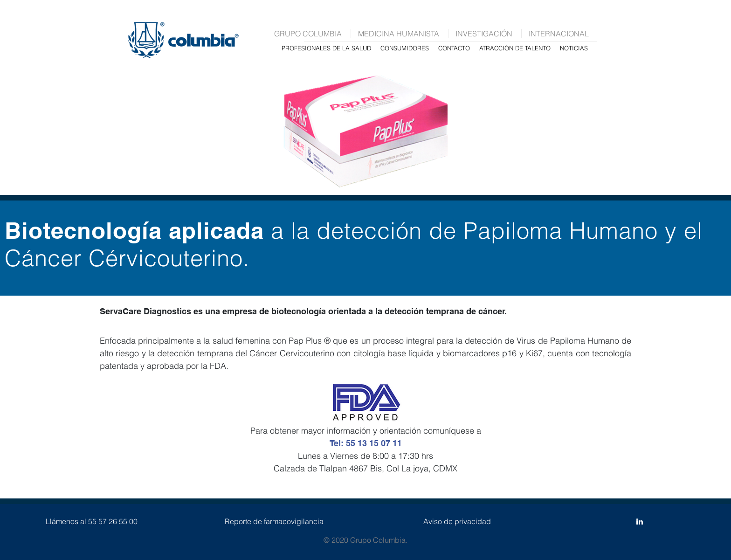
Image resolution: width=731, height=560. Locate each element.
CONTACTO (454, 48)
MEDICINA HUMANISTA (398, 33)
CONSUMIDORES (404, 48)
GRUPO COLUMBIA (308, 33)
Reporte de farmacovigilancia (274, 521)
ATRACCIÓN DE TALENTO (515, 48)
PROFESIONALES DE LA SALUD (326, 48)
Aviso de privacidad (457, 521)
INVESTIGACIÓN (483, 33)
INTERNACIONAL (559, 33)
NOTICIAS (574, 48)
